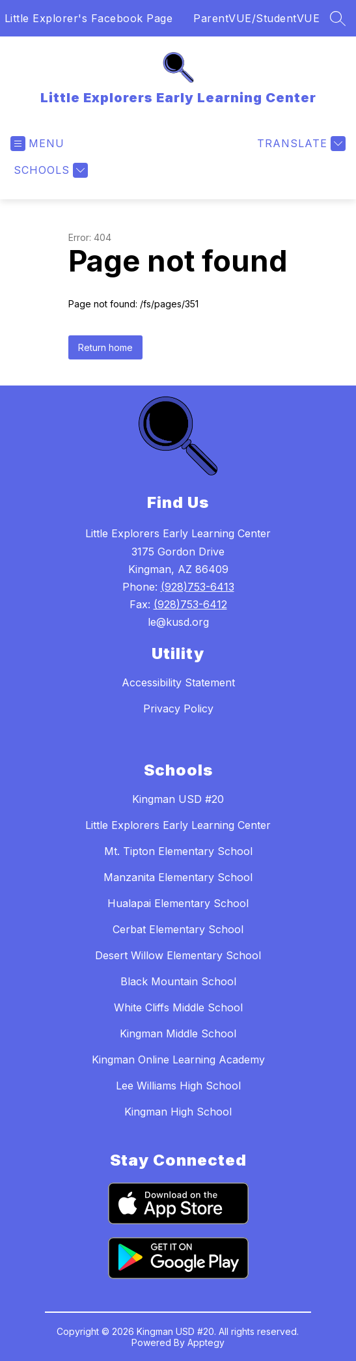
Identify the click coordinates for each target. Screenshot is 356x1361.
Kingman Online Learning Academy (178, 1059)
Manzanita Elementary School (178, 877)
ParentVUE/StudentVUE (256, 18)
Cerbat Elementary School (178, 929)
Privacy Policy (178, 708)
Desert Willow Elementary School (178, 955)
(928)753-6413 (197, 586)
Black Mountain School (178, 981)
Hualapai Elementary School (178, 903)
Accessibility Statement (178, 682)
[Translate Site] (300, 143)
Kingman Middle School (178, 1033)
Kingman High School (178, 1111)
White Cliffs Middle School (178, 1007)
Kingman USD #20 (178, 799)
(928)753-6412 (190, 604)
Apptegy (206, 1342)
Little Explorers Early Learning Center (178, 825)
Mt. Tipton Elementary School (178, 851)
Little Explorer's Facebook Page (89, 18)
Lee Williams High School (178, 1085)
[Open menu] (37, 143)
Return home (105, 347)
